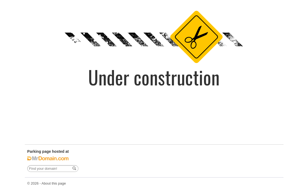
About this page (53, 183)
